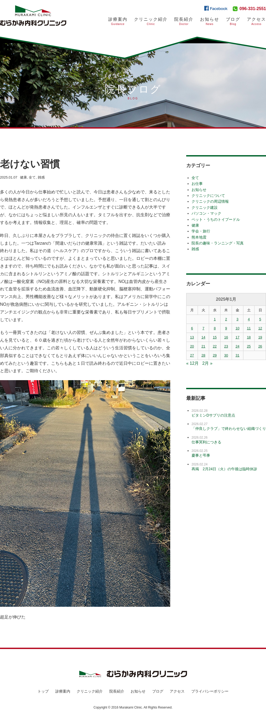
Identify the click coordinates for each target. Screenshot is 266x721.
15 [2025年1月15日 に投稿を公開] (215, 337)
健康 (23, 177)
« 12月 (192, 363)
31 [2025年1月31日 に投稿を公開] (237, 355)
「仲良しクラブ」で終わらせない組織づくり (229, 428)
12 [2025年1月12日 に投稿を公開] (260, 328)
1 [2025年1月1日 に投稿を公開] (215, 319)
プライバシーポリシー (209, 691)
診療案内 (117, 21)
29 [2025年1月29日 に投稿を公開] (215, 355)
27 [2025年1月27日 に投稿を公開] (192, 355)
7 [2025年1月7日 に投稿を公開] (203, 328)
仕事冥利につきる (206, 442)
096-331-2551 (252, 8)
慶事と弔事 (201, 455)
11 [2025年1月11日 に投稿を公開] (249, 328)
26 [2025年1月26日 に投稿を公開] (260, 346)
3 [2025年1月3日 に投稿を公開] (237, 319)
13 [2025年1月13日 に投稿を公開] (192, 337)
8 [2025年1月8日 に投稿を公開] (215, 328)
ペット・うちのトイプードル (216, 219)
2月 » (207, 363)
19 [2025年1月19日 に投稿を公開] (260, 337)
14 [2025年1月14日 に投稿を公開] (203, 337)
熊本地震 (199, 237)
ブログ (233, 21)
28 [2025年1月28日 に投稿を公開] (203, 355)
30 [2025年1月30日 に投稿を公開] (226, 355)
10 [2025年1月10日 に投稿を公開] (237, 328)
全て (32, 177)
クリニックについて (208, 195)
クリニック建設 (205, 207)
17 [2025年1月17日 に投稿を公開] (237, 337)
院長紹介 (183, 21)
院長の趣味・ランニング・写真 (218, 243)
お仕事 (197, 183)
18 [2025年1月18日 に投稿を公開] (249, 337)
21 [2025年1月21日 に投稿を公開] (203, 346)
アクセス (256, 21)
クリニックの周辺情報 (210, 201)
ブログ (157, 691)
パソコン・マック (206, 213)
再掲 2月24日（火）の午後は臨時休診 (224, 469)
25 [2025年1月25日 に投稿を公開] (249, 346)
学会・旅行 (201, 231)
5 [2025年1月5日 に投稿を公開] (260, 319)
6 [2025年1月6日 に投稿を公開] (192, 328)
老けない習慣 (32, 163)
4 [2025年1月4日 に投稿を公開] (249, 319)
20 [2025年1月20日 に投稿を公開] (192, 346)
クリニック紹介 (151, 21)
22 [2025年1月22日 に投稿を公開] (215, 346)
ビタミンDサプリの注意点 (213, 415)
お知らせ (209, 21)
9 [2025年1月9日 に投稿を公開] (226, 328)
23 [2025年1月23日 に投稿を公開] (226, 346)
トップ (43, 691)
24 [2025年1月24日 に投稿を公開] (237, 346)
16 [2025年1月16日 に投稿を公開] (226, 337)
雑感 (41, 177)
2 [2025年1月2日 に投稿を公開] (226, 319)
